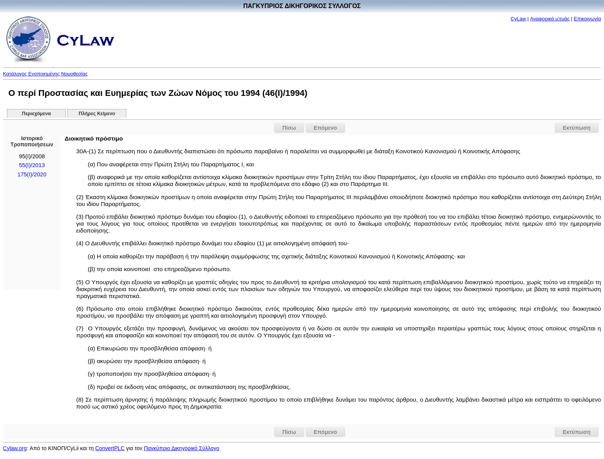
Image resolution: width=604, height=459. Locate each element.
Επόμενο (325, 128)
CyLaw (518, 19)
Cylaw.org (15, 448)
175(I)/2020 (31, 174)
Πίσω (289, 128)
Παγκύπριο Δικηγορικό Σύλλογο (181, 448)
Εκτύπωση (577, 128)
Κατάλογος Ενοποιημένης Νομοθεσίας (45, 74)
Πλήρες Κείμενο (97, 113)
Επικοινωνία (587, 19)
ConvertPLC (109, 448)
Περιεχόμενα (36, 113)
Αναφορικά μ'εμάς (550, 19)
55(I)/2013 (32, 165)
